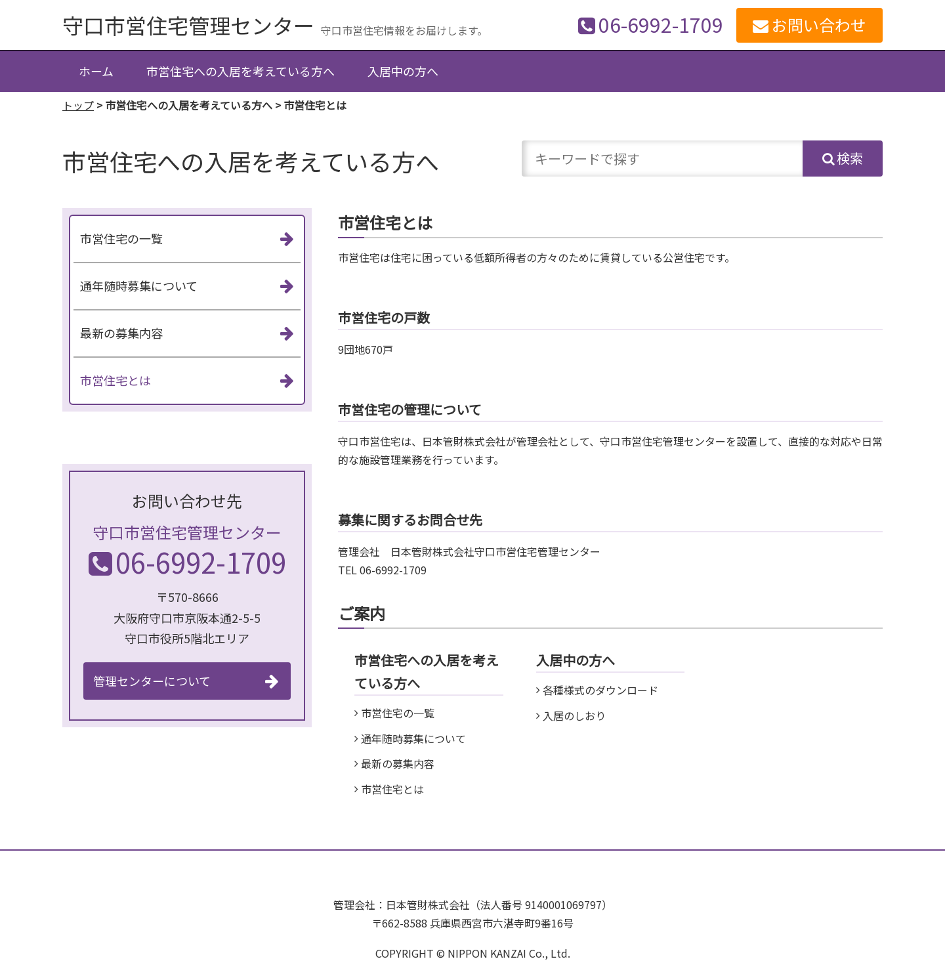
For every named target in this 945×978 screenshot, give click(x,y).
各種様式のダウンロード (600, 690)
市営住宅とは (392, 789)
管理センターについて (152, 680)
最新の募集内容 (397, 763)
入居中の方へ (403, 70)
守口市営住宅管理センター (188, 25)
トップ (78, 105)
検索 (850, 157)
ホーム (96, 70)
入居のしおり (574, 715)
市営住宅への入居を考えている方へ (240, 70)
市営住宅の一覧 (397, 713)
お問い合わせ (819, 24)
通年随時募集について (413, 738)
